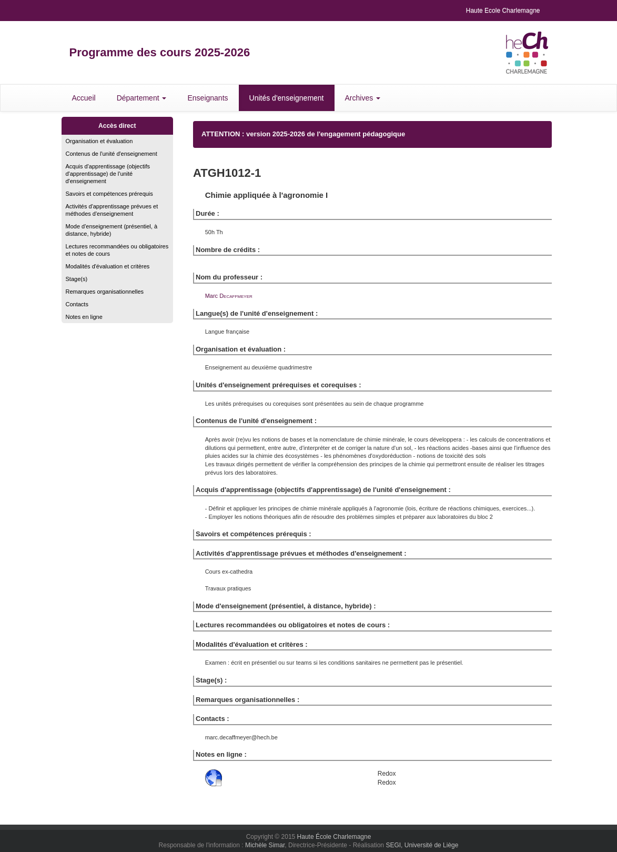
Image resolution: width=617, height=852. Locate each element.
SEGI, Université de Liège (422, 845)
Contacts (77, 304)
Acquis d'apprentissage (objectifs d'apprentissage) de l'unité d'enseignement (108, 173)
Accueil (84, 98)
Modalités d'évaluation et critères (108, 266)
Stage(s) (77, 279)
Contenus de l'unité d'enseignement (111, 154)
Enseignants (207, 98)
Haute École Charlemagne (334, 836)
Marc (228, 296)
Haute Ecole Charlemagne (503, 10)
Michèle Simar (265, 845)
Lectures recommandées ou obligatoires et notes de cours (117, 250)
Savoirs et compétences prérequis (109, 194)
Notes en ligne (84, 317)
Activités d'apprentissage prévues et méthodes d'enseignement (112, 210)
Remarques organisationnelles (105, 291)
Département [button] (142, 98)
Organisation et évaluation (99, 141)
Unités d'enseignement (286, 98)
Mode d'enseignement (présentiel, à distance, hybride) (112, 230)
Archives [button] (363, 98)
